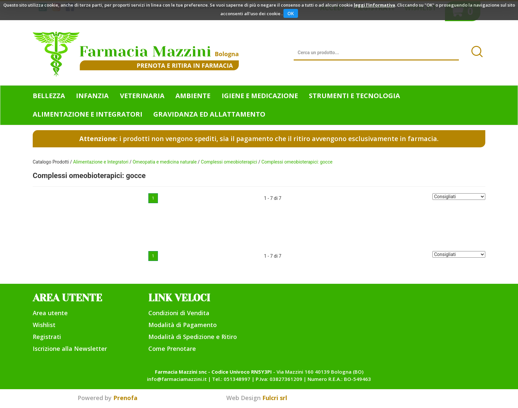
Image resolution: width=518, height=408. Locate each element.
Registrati (47, 337)
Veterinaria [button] (142, 95)
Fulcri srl (274, 398)
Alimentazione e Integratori (101, 162)
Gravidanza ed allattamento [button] (209, 114)
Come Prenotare (172, 348)
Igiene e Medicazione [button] (260, 95)
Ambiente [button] (192, 95)
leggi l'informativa (374, 5)
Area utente (50, 313)
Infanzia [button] (92, 95)
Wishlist (44, 325)
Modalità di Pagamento (182, 325)
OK (290, 13)
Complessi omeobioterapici (229, 162)
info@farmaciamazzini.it (177, 379)
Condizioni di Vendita (178, 313)
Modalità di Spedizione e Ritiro (192, 337)
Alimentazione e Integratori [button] (87, 114)
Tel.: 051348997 (231, 379)
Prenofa (125, 398)
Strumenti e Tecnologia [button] (354, 95)
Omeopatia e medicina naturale (164, 162)
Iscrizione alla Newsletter (70, 348)
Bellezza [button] (49, 95)
